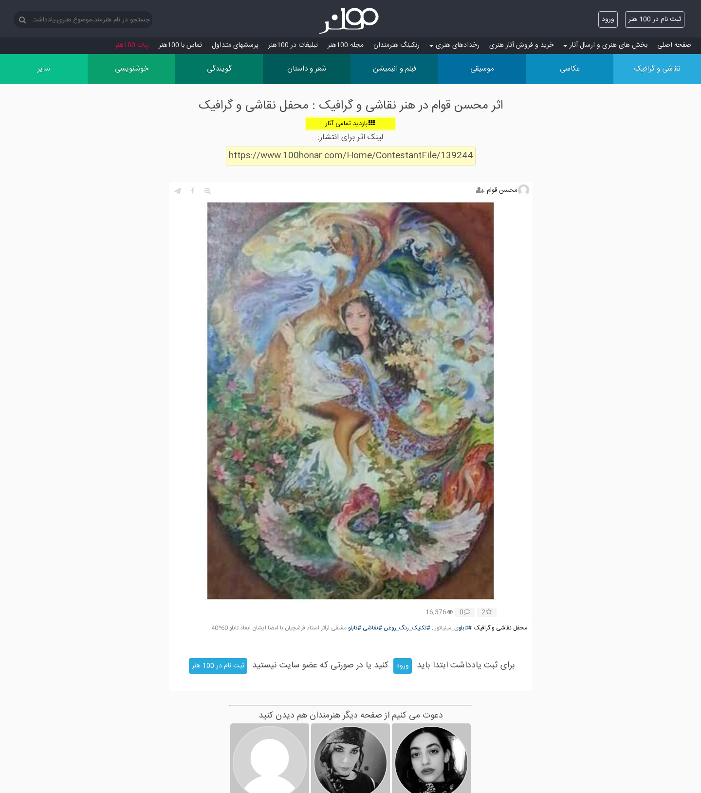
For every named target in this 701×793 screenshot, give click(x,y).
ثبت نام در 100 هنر (654, 19)
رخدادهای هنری (454, 45)
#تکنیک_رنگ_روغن (407, 628)
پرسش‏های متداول (235, 45)
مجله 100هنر (346, 45)
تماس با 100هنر (180, 45)
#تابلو (465, 628)
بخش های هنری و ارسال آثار (605, 45)
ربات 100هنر (132, 45)
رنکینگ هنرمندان (396, 45)
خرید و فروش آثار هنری (521, 45)
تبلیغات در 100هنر (293, 45)
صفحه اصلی (674, 45)
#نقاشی (372, 628)
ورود (608, 19)
